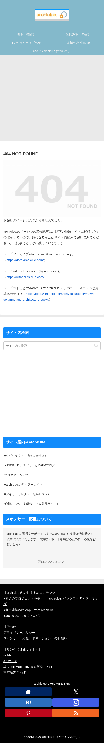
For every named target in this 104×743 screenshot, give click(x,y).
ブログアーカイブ (16, 475)
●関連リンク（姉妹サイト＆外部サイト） (31, 503)
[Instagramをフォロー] (75, 702)
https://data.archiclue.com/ (25, 260)
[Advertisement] (52, 100)
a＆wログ (10, 661)
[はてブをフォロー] (28, 702)
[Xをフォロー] (75, 691)
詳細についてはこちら (52, 561)
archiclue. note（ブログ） (23, 615)
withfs (7, 655)
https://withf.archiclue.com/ (25, 277)
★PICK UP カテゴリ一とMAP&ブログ (29, 465)
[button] (96, 345)
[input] (52, 345)
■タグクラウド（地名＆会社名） (26, 455)
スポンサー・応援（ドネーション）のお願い (35, 638)
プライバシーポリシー (19, 632)
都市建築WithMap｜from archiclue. (30, 610)
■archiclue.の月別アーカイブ (23, 484)
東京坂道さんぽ (14, 672)
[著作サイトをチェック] (28, 691)
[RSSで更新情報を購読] (75, 713)
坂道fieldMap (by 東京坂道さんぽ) (28, 666)
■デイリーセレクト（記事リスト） (27, 494)
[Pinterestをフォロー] (28, 713)
